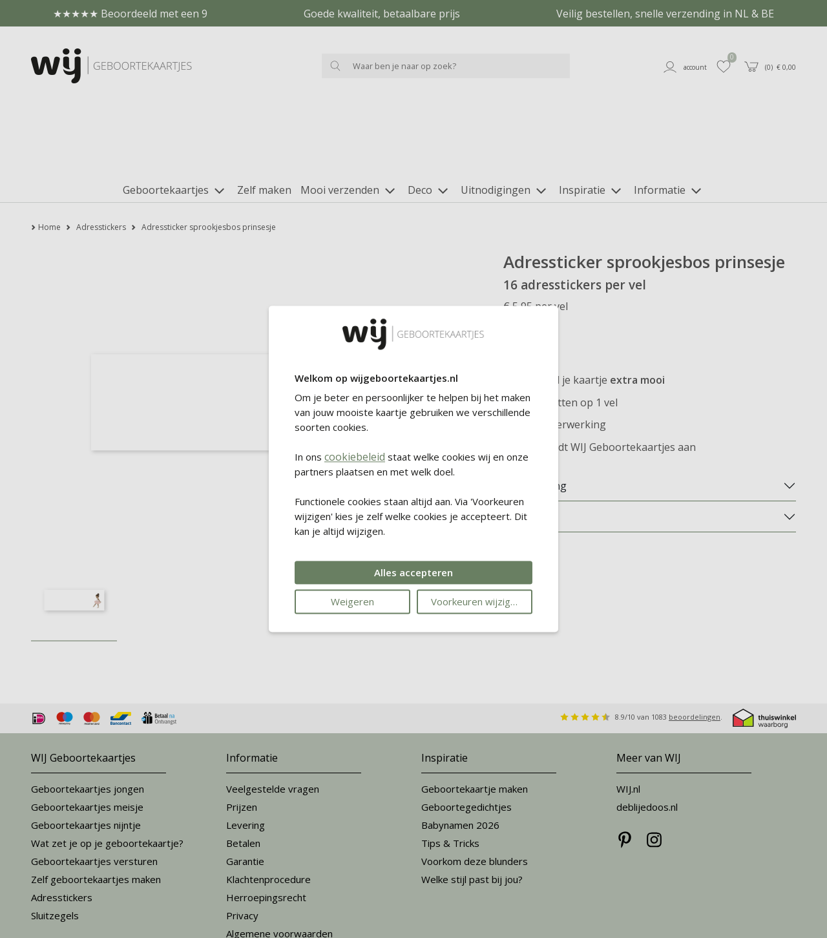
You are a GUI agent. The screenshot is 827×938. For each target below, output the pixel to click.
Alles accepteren (413, 573)
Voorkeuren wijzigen (476, 602)
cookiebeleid (354, 457)
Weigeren (352, 602)
